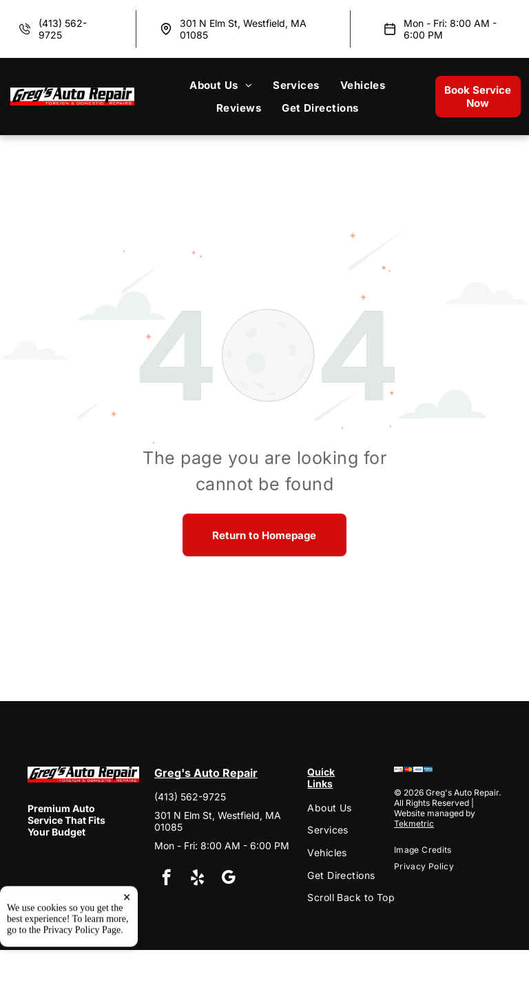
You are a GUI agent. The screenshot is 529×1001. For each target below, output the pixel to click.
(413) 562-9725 (190, 796)
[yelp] (197, 879)
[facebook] (166, 879)
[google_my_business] (228, 879)
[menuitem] (220, 85)
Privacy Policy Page (82, 976)
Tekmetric (414, 823)
